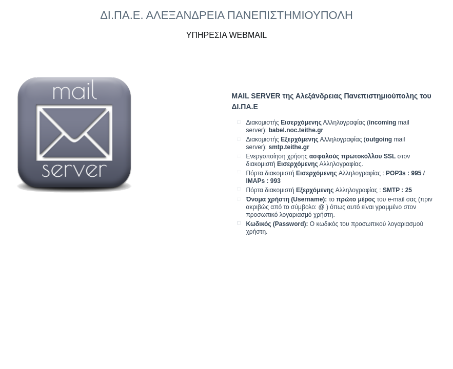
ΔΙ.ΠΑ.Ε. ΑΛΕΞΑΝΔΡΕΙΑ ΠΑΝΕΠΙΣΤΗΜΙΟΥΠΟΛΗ (226, 15)
